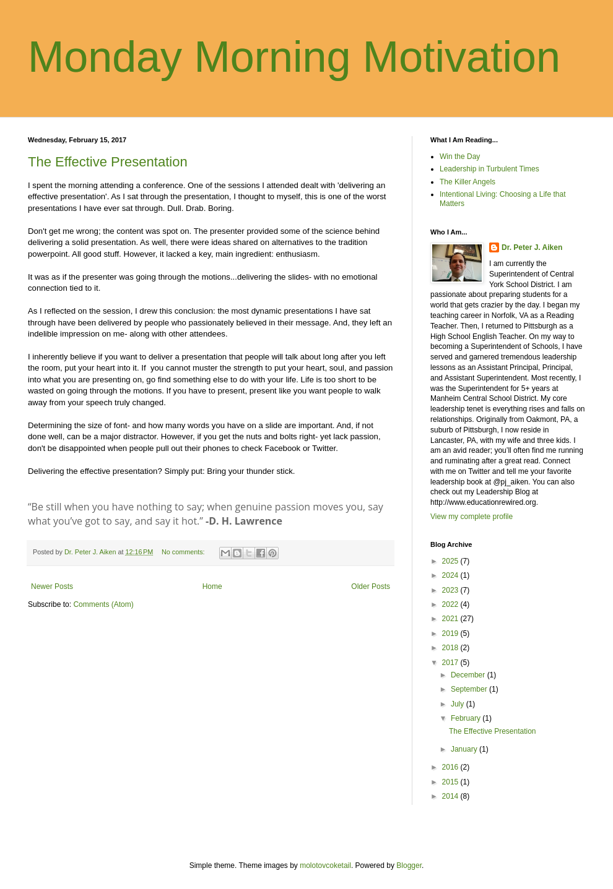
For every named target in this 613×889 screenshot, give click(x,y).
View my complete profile (471, 516)
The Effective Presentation (108, 162)
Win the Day (460, 156)
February (466, 718)
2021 (451, 618)
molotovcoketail (325, 865)
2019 (451, 633)
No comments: (184, 552)
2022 (451, 604)
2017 (451, 662)
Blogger (409, 865)
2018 (451, 647)
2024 (451, 575)
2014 (451, 796)
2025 (451, 561)
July (458, 704)
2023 (451, 590)
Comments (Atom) (103, 604)
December (469, 675)
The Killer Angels (467, 182)
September (470, 689)
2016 (451, 767)
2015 (451, 782)
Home (212, 586)
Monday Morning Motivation (294, 57)
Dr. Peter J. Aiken (532, 247)
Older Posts (370, 586)
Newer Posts (52, 586)
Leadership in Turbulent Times (489, 169)
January (465, 749)
